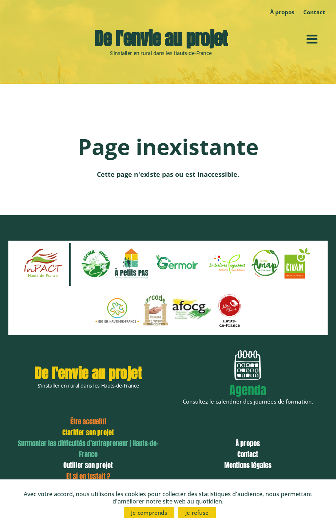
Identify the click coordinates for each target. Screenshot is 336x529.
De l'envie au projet (160, 39)
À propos (282, 12)
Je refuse (197, 512)
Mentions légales (248, 465)
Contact (314, 12)
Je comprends (149, 512)
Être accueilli (88, 421)
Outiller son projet (88, 465)
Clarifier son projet (88, 432)
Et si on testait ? (88, 476)
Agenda (247, 390)
